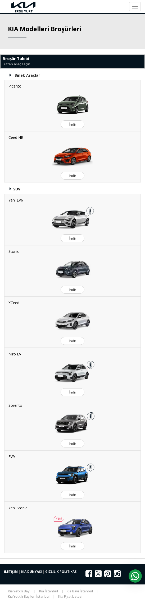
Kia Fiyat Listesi (70, 596)
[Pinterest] (107, 575)
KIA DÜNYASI (31, 571)
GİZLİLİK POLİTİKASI (61, 571)
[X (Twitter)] (98, 576)
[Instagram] (117, 575)
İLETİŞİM (11, 571)
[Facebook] (88, 575)
